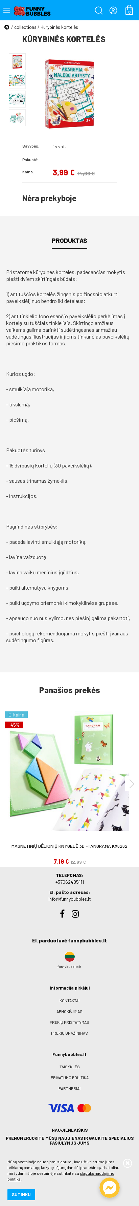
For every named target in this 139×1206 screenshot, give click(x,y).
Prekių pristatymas (69, 1022)
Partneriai (69, 1088)
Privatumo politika (70, 1077)
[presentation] (132, 783)
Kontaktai (69, 1000)
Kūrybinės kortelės (59, 27)
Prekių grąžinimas (69, 1033)
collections (25, 27)
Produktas (69, 240)
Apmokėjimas (69, 1011)
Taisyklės (70, 1066)
